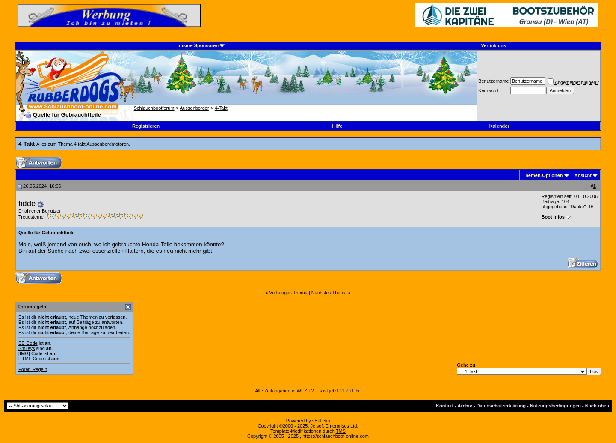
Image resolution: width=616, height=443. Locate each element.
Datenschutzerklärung (501, 405)
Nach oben (597, 405)
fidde (27, 203)
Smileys (26, 348)
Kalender (499, 126)
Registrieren (146, 126)
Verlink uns (493, 45)
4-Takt (221, 108)
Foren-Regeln (32, 369)
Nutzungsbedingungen (555, 405)
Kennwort (488, 90)
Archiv (464, 405)
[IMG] (24, 353)
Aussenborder (194, 108)
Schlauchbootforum (154, 108)
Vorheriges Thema (288, 292)
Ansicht (583, 175)
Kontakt (444, 405)
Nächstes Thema (329, 292)
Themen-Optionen (542, 175)
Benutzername (493, 81)
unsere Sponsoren (198, 45)
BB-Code (28, 343)
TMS (341, 431)
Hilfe (337, 126)
